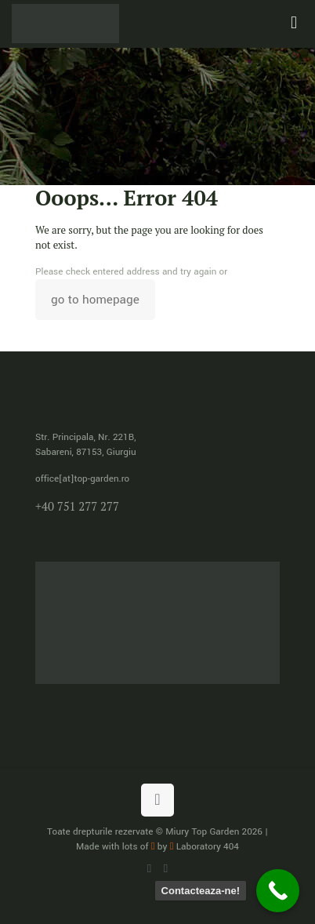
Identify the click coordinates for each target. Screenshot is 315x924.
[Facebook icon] (166, 868)
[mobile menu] (294, 23)
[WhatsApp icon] (149, 868)
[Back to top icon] (157, 800)
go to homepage (95, 299)
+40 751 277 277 (77, 506)
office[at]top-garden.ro (82, 479)
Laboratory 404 (204, 846)
